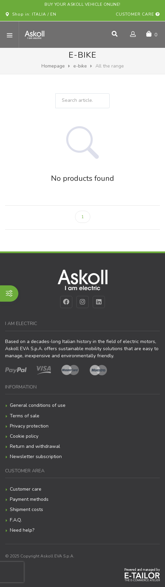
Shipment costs (26, 509)
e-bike (80, 66)
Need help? (22, 530)
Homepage (53, 66)
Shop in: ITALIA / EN (30, 14)
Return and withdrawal (35, 446)
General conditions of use (38, 405)
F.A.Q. (16, 520)
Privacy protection (29, 426)
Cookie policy (24, 436)
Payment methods (29, 499)
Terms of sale (24, 416)
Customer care (138, 14)
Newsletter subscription (36, 456)
